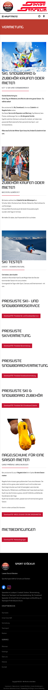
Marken (4, 633)
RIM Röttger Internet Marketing (36, 688)
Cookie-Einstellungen (36, 686)
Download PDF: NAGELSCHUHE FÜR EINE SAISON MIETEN (22, 515)
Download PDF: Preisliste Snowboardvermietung (20, 376)
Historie (4, 662)
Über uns (5, 657)
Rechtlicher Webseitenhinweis (12, 688)
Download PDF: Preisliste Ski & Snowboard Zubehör (20, 406)
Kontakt (4, 667)
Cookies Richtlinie (25, 686)
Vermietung (6, 623)
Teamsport (5, 628)
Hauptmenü (10, 16)
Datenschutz (15, 686)
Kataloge (5, 652)
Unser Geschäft (7, 618)
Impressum (8, 686)
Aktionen (5, 647)
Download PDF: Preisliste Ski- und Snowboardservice (21, 316)
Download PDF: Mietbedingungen (15, 540)
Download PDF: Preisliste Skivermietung (17, 346)
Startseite (5, 613)
